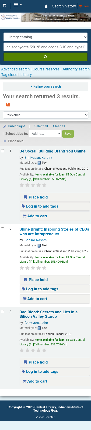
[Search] (46, 57)
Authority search (76, 69)
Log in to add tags (40, 206)
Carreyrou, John (36, 323)
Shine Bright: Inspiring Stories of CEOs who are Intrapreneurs (54, 231)
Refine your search (47, 87)
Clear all (59, 126)
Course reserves (46, 69)
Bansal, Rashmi (35, 240)
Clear (84, 6)
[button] (4, 5)
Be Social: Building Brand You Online (53, 151)
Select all (41, 126)
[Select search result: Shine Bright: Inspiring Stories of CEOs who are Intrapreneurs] (2, 228)
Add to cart (35, 216)
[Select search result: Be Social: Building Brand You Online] (2, 150)
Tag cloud (9, 75)
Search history (64, 6)
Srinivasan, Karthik (38, 158)
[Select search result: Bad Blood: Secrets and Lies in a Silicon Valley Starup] (2, 311)
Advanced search (15, 69)
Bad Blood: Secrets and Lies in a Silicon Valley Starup (49, 314)
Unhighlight (14, 126)
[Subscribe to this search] (8, 104)
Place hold (35, 197)
